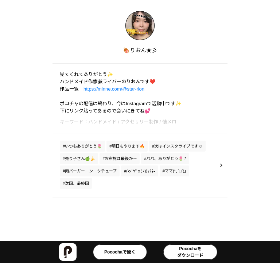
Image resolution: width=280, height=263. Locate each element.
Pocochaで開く (120, 252)
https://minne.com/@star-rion (113, 89)
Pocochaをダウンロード (190, 252)
